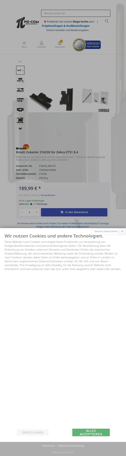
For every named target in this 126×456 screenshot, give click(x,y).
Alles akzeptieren (91, 432)
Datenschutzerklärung (71, 445)
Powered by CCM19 (62, 452)
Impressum (48, 445)
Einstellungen (32, 432)
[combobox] (109, 231)
